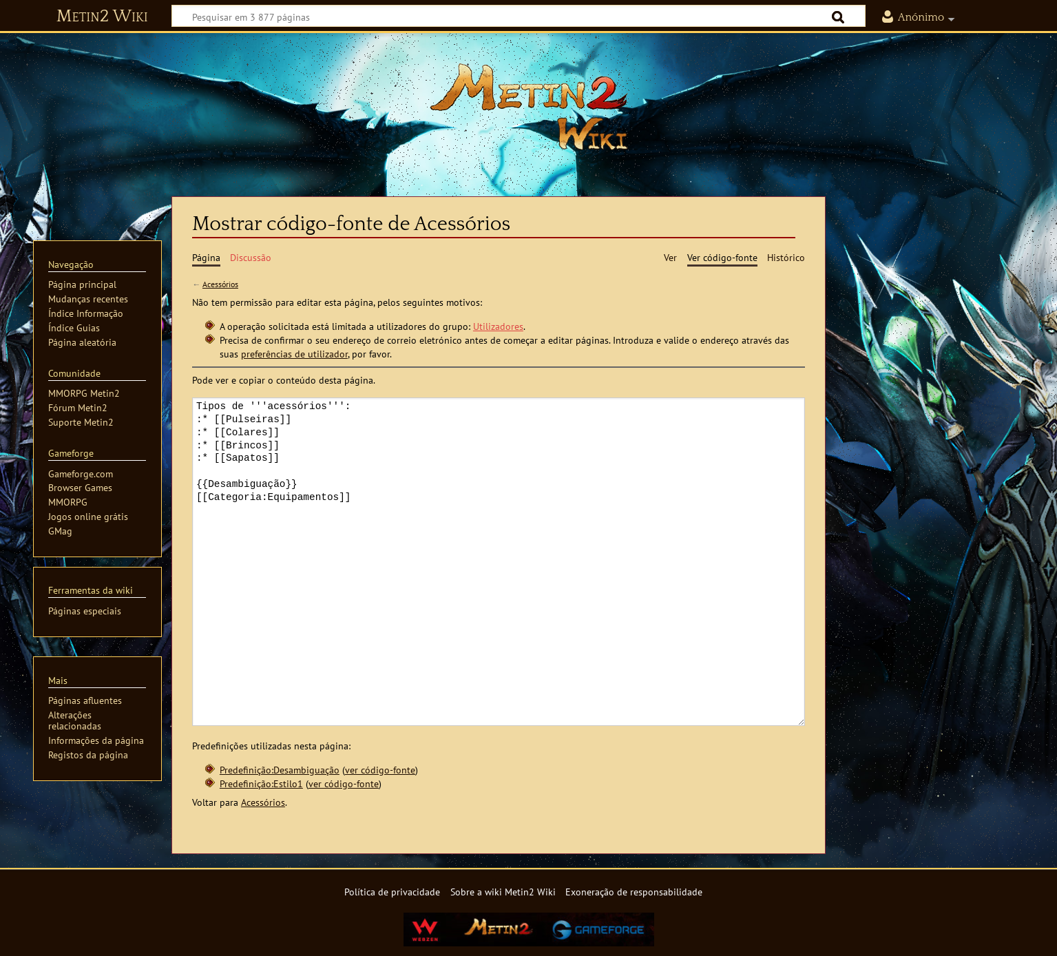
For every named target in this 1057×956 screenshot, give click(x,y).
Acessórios (220, 284)
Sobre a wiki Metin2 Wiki (503, 891)
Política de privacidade (392, 891)
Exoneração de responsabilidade (633, 891)
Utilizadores (498, 326)
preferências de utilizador (294, 353)
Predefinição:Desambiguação (279, 769)
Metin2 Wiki (102, 16)
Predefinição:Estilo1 (261, 783)
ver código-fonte (380, 769)
